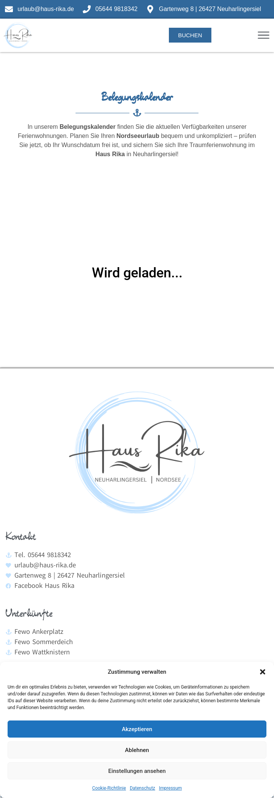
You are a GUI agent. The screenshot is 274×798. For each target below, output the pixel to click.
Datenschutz (142, 788)
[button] (262, 672)
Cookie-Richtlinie (109, 788)
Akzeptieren (137, 729)
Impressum (170, 788)
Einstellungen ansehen (136, 771)
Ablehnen (137, 750)
